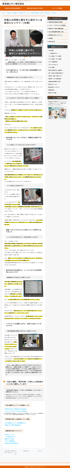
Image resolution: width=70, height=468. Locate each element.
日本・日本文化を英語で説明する (55, 73)
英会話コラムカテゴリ (56, 46)
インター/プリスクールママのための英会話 (16, 411)
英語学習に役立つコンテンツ (55, 35)
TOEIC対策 (50, 50)
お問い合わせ (52, 41)
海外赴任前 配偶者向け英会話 (56, 22)
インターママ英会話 (56, 8)
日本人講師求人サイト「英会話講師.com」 (15, 423)
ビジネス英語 (51, 67)
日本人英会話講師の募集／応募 (56, 32)
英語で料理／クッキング (53, 87)
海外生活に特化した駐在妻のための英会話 (15, 409)
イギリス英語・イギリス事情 (54, 59)
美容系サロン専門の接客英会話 (13, 425)
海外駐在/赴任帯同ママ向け (54, 81)
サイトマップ (43, 467)
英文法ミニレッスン (10, 434)
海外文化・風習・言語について (55, 76)
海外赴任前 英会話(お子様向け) (35, 8)
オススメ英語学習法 (10, 441)
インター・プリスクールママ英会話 (57, 25)
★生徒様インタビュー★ (24, 13)
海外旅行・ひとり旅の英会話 (54, 78)
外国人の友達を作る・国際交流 (55, 70)
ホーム (3, 13)
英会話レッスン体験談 (11, 13)
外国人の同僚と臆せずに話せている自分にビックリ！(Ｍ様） (43, 13)
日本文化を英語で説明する (11, 443)
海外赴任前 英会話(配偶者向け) (13, 8)
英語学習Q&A (51, 90)
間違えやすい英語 (9, 439)
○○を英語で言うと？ (10, 436)
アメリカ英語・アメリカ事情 (54, 56)
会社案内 (51, 38)
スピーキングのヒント (53, 64)
